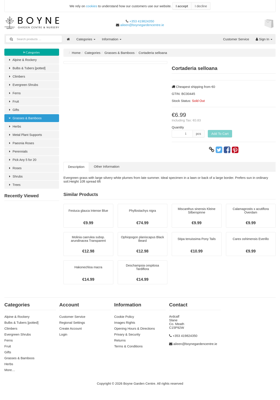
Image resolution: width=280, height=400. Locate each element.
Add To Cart (220, 133)
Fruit (13, 103)
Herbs (14, 128)
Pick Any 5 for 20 (22, 162)
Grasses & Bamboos (25, 120)
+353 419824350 (142, 21)
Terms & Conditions (128, 348)
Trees (14, 188)
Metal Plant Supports (25, 137)
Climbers (17, 77)
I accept (182, 6)
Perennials (18, 154)
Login (63, 336)
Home (76, 53)
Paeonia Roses (21, 145)
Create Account (70, 330)
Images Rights (124, 324)
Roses (15, 171)
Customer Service (236, 39)
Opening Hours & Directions (134, 330)
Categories (85, 39)
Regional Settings (72, 324)
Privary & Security (127, 336)
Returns (120, 342)
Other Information (106, 166)
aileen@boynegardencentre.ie (142, 25)
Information (111, 39)
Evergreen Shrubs (23, 85)
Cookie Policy (124, 318)
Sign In (264, 39)
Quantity (178, 127)
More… (9, 371)
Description (76, 167)
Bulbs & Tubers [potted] (27, 68)
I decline (201, 6)
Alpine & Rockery (23, 60)
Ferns (14, 94)
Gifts (13, 111)
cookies (91, 6)
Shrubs (15, 179)
